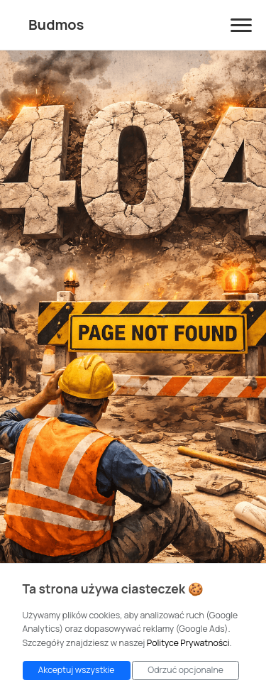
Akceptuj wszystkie (76, 670)
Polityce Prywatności (188, 643)
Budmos (56, 24)
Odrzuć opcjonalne (185, 670)
